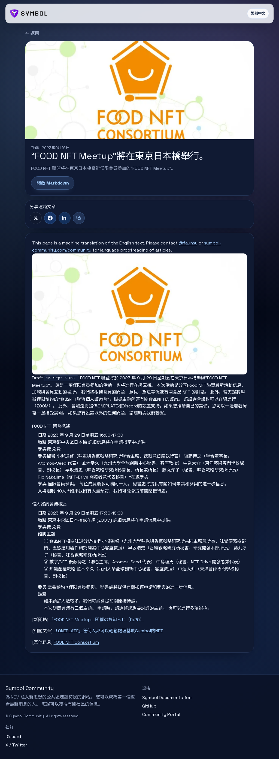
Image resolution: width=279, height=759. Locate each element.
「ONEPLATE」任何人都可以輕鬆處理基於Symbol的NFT (108, 631)
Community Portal (161, 714)
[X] (36, 218)
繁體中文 (258, 13)
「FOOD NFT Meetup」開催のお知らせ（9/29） (96, 619)
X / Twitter (16, 745)
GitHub (149, 706)
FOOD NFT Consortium (76, 642)
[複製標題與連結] (79, 218)
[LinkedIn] (65, 218)
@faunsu (188, 243)
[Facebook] (50, 218)
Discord (13, 736)
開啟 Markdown (53, 183)
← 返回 (32, 33)
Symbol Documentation (167, 697)
